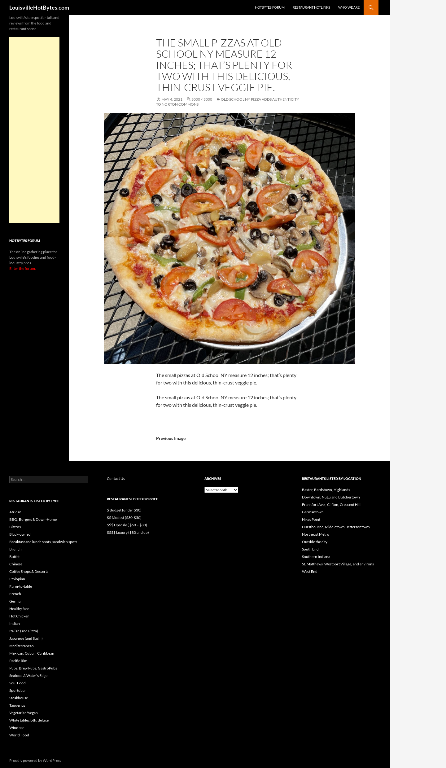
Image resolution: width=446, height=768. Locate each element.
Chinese (15, 564)
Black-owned (20, 534)
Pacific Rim (18, 660)
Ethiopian (17, 579)
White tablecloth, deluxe (29, 720)
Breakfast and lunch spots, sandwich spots (43, 541)
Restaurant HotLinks (311, 7)
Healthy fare (19, 608)
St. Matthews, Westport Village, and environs (338, 564)
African (15, 512)
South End (310, 549)
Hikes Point (311, 519)
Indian (14, 623)
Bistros (15, 526)
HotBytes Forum (270, 7)
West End (309, 571)
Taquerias (17, 705)
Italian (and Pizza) (23, 631)
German (16, 601)
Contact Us (116, 478)
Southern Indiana (316, 556)
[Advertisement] (34, 130)
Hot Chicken (19, 616)
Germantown (313, 512)
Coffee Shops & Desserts (28, 571)
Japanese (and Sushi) (26, 638)
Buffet (14, 556)
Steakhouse (18, 698)
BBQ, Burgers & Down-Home (33, 519)
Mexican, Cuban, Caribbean (31, 653)
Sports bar (17, 690)
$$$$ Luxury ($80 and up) (128, 532)
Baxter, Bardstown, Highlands (326, 489)
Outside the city (314, 541)
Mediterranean (21, 645)
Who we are (349, 7)
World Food (19, 735)
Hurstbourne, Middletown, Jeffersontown (336, 526)
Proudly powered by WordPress (35, 760)
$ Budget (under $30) (124, 510)
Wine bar (16, 727)
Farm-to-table (20, 586)
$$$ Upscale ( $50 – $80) (127, 525)
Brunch (15, 549)
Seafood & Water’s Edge (28, 675)
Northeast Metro (315, 534)
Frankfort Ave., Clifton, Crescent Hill (331, 504)
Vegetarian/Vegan (23, 712)
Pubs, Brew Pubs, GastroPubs (33, 668)
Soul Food (17, 683)
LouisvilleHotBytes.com (39, 7)
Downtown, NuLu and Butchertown (331, 497)
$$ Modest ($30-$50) (124, 517)
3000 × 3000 (201, 99)
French (15, 593)
